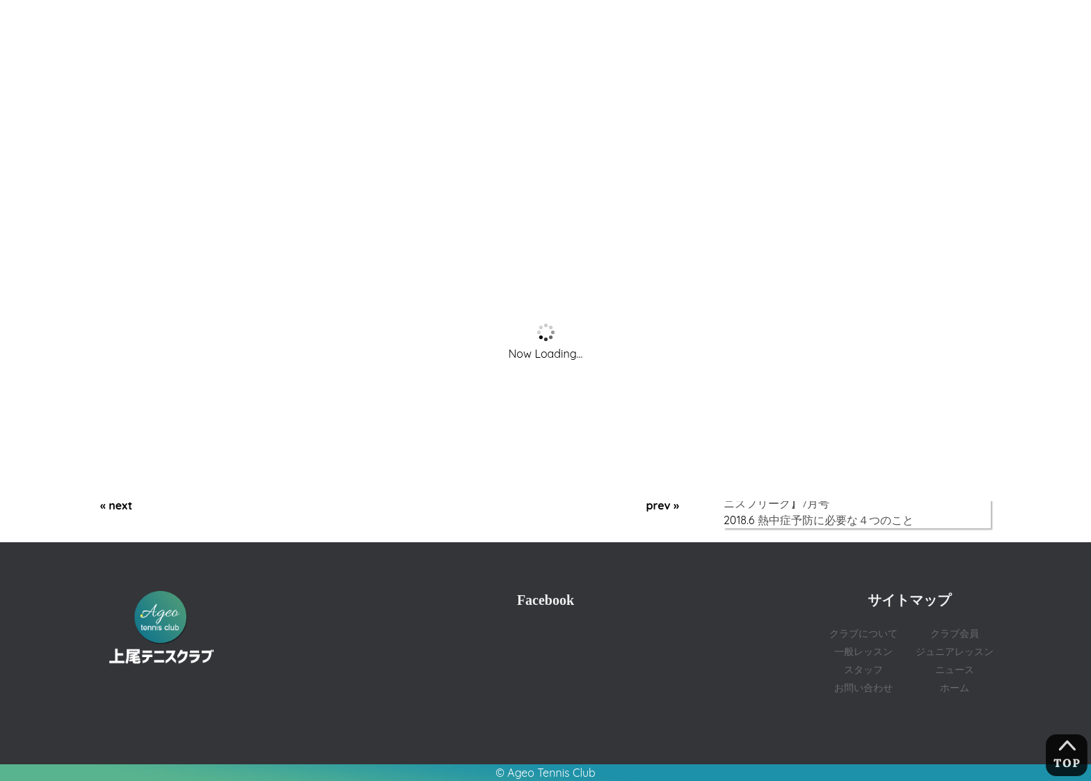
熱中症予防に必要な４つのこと (836, 520)
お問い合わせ (863, 687)
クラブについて (863, 633)
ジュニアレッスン (955, 651)
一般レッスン (863, 651)
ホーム (954, 687)
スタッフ (863, 669)
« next (116, 505)
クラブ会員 (954, 633)
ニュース (954, 669)
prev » (662, 505)
